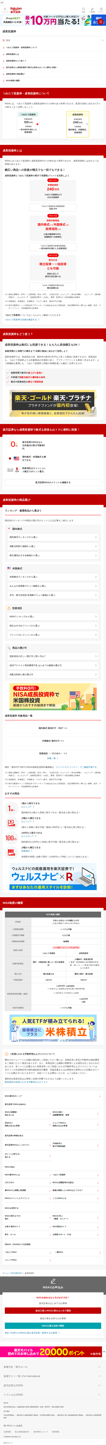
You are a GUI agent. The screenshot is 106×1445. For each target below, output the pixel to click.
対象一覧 (51, 758)
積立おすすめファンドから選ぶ (25, 625)
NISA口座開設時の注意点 (63, 1182)
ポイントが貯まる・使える (13, 1155)
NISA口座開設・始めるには (11, 1113)
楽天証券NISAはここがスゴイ (17, 1145)
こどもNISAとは (59, 1198)
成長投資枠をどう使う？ (16, 61)
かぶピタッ (27, 836)
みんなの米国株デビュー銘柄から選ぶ (28, 586)
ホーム (5, 1273)
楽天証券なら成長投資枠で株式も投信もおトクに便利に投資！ (32, 67)
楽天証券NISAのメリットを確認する (53, 482)
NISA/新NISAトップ (13, 1096)
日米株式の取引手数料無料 (59, 1144)
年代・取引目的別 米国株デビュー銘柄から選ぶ (32, 595)
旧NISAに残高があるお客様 (12, 1124)
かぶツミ (26, 821)
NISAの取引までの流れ (12, 1217)
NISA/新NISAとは (12, 1175)
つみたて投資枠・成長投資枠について (21, 47)
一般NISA (59, 1252)
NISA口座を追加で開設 (53, 1326)
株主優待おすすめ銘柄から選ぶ (25, 555)
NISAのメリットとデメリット (17, 1198)
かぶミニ (26, 807)
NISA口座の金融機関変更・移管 (61, 1113)
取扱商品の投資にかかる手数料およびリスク (26, 1082)
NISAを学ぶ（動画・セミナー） (61, 1217)
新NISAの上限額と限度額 (15, 1190)
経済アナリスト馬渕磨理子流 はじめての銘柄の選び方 (36, 665)
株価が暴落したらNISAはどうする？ (68, 1190)
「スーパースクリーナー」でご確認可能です (75, 767)
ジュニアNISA (11, 1260)
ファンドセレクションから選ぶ (25, 635)
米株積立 (25, 851)
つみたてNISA (11, 1252)
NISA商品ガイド (59, 1227)
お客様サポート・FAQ (62, 1234)
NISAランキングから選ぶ (22, 616)
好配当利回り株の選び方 (21, 674)
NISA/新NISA (16, 1273)
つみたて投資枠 (59, 1175)
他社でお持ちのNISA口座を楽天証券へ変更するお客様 (31, 1333)
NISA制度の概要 (13, 81)
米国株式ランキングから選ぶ (24, 577)
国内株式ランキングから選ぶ (24, 537)
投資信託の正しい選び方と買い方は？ (28, 656)
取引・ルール (10, 1234)
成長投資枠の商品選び (15, 74)
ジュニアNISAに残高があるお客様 (60, 1124)
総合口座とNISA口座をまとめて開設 (53, 1310)
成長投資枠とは (12, 54)
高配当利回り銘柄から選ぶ (22, 546)
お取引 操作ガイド (12, 1227)
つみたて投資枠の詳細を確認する (21, 319)
